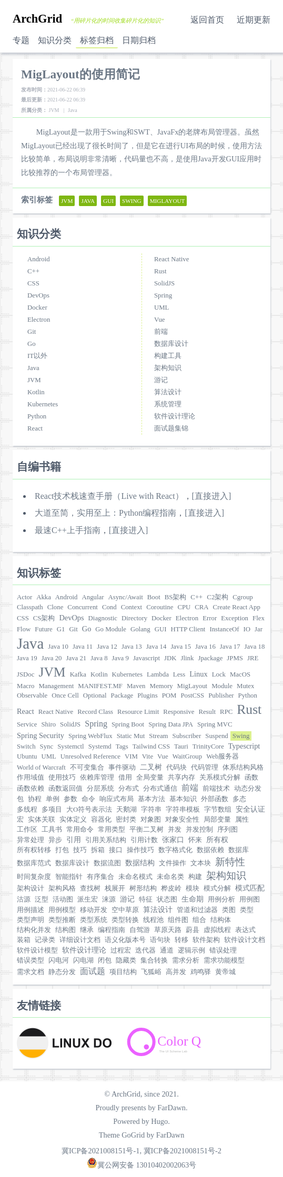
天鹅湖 (126, 809)
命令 (88, 799)
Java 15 (180, 646)
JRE (252, 658)
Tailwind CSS (151, 746)
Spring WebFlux (90, 736)
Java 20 (52, 658)
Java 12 (107, 646)
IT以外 (37, 356)
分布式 (128, 788)
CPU (183, 607)
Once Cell (65, 695)
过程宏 (120, 950)
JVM (34, 380)
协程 (35, 799)
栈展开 (115, 888)
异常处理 (30, 840)
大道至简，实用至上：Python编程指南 (105, 512)
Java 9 (120, 658)
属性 (242, 819)
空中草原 (125, 910)
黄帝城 (225, 972)
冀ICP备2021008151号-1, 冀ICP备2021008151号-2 (141, 1151)
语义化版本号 (125, 940)
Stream (158, 736)
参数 (70, 799)
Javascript (146, 658)
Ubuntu (27, 756)
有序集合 (100, 877)
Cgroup (242, 597)
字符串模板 (183, 809)
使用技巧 (62, 777)
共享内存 (181, 777)
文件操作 (172, 863)
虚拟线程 (217, 930)
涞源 (109, 899)
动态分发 (247, 788)
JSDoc (25, 674)
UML (161, 307)
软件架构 (206, 940)
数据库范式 (34, 863)
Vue (159, 319)
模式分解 (217, 888)
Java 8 (98, 658)
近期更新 (253, 19)
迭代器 (145, 950)
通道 (167, 950)
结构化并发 (34, 930)
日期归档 (139, 40)
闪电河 (58, 960)
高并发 (176, 972)
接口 (116, 850)
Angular (93, 597)
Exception (234, 618)
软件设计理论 (174, 416)
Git (31, 331)
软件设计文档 (244, 940)
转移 (181, 940)
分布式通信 (160, 788)
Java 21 (76, 658)
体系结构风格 (243, 767)
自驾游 (139, 930)
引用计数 (144, 840)
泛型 (41, 899)
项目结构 (123, 972)
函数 (251, 777)
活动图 (63, 899)
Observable (32, 695)
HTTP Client (187, 629)
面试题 (92, 971)
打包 (62, 850)
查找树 (90, 888)
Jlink (187, 658)
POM (169, 695)
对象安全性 (182, 819)
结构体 (220, 920)
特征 (146, 899)
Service (27, 724)
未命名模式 (135, 877)
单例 (52, 799)
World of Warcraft (41, 767)
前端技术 (216, 788)
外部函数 (214, 799)
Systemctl (70, 746)
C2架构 (217, 597)
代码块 (176, 767)
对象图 (150, 819)
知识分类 (55, 40)
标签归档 (97, 40)
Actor (24, 597)
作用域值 (30, 777)
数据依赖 (210, 850)
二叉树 (151, 767)
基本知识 (183, 799)
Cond (109, 607)
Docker (37, 307)
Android (38, 259)
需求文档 (30, 972)
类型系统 (93, 920)
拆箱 (98, 850)
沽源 (24, 899)
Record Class (95, 711)
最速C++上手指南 (67, 530)
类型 (247, 910)
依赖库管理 (97, 777)
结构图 (65, 930)
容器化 (101, 819)
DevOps (38, 295)
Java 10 (58, 646)
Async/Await (125, 597)
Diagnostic (102, 618)
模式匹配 (250, 888)
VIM (131, 756)
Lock (219, 674)
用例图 (249, 899)
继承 (87, 930)
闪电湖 (83, 960)
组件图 (178, 920)
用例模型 (62, 910)
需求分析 (185, 960)
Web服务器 (222, 756)
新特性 (230, 861)
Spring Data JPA (170, 724)
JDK (170, 658)
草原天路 (167, 930)
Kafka (78, 674)
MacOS (240, 674)
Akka (43, 597)
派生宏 (87, 899)
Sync (47, 746)
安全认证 (250, 809)
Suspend (216, 736)
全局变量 (150, 777)
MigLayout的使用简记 (80, 74)
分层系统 (100, 788)
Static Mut (131, 736)
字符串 (151, 809)
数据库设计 (171, 343)
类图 (229, 910)
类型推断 (62, 920)
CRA (201, 607)
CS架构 (44, 618)
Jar (258, 629)
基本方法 (151, 799)
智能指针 (69, 877)
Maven (136, 686)
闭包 (105, 960)
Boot (153, 597)
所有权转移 (34, 850)
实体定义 (73, 819)
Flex (258, 618)
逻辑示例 (191, 950)
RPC (226, 711)
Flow (24, 629)
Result (207, 711)
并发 (174, 829)
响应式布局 (116, 799)
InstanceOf (224, 629)
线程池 (153, 920)
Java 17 (230, 646)
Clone (55, 607)
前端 (161, 331)
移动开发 (93, 910)
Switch (26, 746)
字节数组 (217, 809)
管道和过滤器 (197, 910)
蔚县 (192, 930)
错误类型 (30, 960)
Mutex (245, 686)
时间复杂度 (34, 877)
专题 (21, 40)
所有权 (217, 839)
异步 (55, 840)
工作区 (27, 829)
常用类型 (111, 829)
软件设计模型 (37, 950)
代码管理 (204, 767)
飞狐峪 (151, 972)
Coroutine (159, 607)
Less (179, 674)
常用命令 (80, 829)
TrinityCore (208, 746)
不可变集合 (87, 767)
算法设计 (167, 392)
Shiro (48, 724)
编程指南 (111, 930)
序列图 (227, 829)
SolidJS (164, 283)
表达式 (245, 930)
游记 (161, 380)
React (35, 428)
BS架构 (176, 597)
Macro (25, 686)
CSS (33, 283)
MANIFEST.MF (100, 686)
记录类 (45, 940)
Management (56, 686)
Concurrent (82, 607)
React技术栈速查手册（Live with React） (109, 496)
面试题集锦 (171, 428)
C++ (33, 271)
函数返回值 (65, 788)
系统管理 (167, 404)
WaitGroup (188, 756)
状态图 (167, 899)
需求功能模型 (224, 960)
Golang (140, 629)
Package (122, 695)
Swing (241, 736)
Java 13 (132, 646)
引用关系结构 (105, 840)
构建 (195, 877)
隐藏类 (126, 960)
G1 (61, 629)
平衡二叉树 (146, 829)
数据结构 (140, 862)
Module (222, 686)
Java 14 (156, 646)
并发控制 (199, 829)
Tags (122, 746)
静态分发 (62, 972)
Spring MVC (214, 724)
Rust (160, 271)
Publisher (221, 695)
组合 (199, 920)
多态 (239, 799)
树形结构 (143, 888)
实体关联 (41, 819)
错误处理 (223, 950)
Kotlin (36, 392)
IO (247, 629)
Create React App (236, 607)
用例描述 (30, 910)
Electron (38, 319)
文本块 (200, 863)
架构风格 (62, 888)
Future (43, 629)
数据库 (238, 850)
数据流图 (107, 863)
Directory (134, 618)
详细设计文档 (79, 940)
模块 (192, 888)
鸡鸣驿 (200, 972)
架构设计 (30, 888)
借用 (125, 777)
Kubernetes (42, 404)
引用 (73, 839)
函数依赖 (30, 788)
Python (36, 416)
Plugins (147, 695)
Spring (163, 295)
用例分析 (221, 899)
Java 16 (205, 646)
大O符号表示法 (89, 809)
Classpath (30, 607)
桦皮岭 (171, 888)
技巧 (80, 850)
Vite (147, 756)
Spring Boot (128, 724)
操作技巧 (140, 850)
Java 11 (83, 646)
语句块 (160, 940)
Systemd (100, 746)
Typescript (244, 746)
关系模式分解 (219, 777)
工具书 (52, 829)
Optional (95, 695)
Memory (161, 686)
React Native (171, 259)
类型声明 (30, 920)
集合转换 (154, 960)
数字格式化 (175, 850)
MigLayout (192, 686)
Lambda (158, 674)
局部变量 (217, 819)
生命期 (192, 899)
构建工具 (167, 356)
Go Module (110, 629)
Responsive (178, 711)
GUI (161, 629)
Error (210, 618)
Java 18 (255, 646)
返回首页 (207, 19)
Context (132, 607)
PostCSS (192, 695)
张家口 (173, 839)
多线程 (27, 809)
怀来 (195, 840)
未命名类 (170, 877)
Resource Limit (138, 711)
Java (33, 368)
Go (31, 343)
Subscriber (187, 736)
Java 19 (27, 658)
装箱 (24, 940)
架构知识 (167, 368)
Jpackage (210, 658)
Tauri (181, 746)
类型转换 (125, 920)
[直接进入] (211, 496)
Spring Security (40, 735)
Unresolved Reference (90, 756)
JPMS (235, 658)
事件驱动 (122, 767)
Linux (198, 674)
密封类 (126, 819)
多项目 (52, 809)
